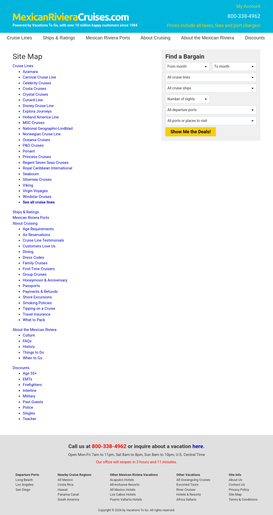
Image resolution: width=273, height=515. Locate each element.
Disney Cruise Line (38, 106)
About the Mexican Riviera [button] (207, 37)
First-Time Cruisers (39, 269)
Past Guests (33, 402)
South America (68, 499)
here (198, 446)
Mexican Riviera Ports (108, 37)
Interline (29, 390)
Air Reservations (36, 235)
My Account (248, 6)
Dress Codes (33, 257)
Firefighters (32, 384)
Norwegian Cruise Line (42, 134)
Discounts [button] (255, 37)
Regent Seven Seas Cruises (46, 162)
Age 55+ (30, 373)
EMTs (27, 379)
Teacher (29, 419)
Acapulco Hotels (122, 480)
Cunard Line (33, 100)
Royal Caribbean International (47, 168)
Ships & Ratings (59, 37)
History (29, 346)
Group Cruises (35, 274)
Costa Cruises (34, 88)
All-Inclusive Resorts (125, 484)
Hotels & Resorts (188, 494)
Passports (31, 286)
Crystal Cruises (35, 94)
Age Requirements (38, 229)
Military (29, 396)
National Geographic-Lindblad (48, 128)
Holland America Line (41, 117)
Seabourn (31, 174)
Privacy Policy (239, 490)
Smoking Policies (37, 303)
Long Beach (24, 480)
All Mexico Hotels (122, 490)
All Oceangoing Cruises (193, 480)
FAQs (27, 341)
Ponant (29, 151)
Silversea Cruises (37, 179)
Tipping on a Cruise (39, 308)
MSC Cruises (33, 122)
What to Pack (34, 320)
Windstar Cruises (37, 196)
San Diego (23, 490)
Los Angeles (25, 484)
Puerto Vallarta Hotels (126, 499)
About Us (235, 480)
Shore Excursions (37, 297)
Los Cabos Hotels (123, 494)
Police (28, 407)
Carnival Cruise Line (39, 77)
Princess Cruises (37, 156)
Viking (28, 185)
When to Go (32, 358)
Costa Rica (65, 484)
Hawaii (63, 490)
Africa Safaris (186, 499)
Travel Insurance (36, 314)
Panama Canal (68, 494)
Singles (29, 413)
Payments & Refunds (40, 291)
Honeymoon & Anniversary (45, 280)
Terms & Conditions (243, 499)
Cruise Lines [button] (19, 37)
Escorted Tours (187, 484)
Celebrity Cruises (37, 83)
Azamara (30, 71)
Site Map (235, 494)
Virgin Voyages (35, 191)
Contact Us (237, 484)
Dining (28, 251)
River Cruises (185, 490)
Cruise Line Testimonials (43, 240)
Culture (29, 335)
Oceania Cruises (36, 140)
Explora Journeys (37, 111)
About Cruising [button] (155, 37)
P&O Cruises (33, 145)
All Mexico (65, 480)
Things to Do (33, 352)
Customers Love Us (39, 246)
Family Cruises (35, 263)
